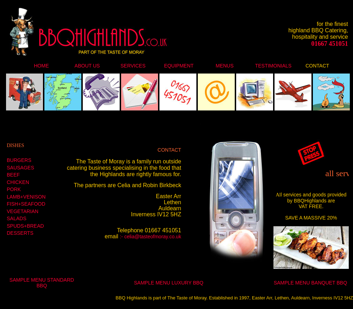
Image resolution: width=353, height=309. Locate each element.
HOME (41, 66)
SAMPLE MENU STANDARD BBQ (42, 282)
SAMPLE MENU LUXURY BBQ (168, 283)
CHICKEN (18, 182)
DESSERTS (20, 233)
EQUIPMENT (179, 66)
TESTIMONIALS (273, 66)
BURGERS (19, 160)
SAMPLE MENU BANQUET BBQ (310, 283)
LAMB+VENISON (26, 197)
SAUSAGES (20, 167)
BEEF (13, 175)
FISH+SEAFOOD (26, 204)
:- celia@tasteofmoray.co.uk (150, 236)
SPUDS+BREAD (25, 226)
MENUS (225, 66)
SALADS (16, 218)
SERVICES (133, 66)
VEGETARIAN (22, 211)
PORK (14, 189)
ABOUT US (87, 66)
